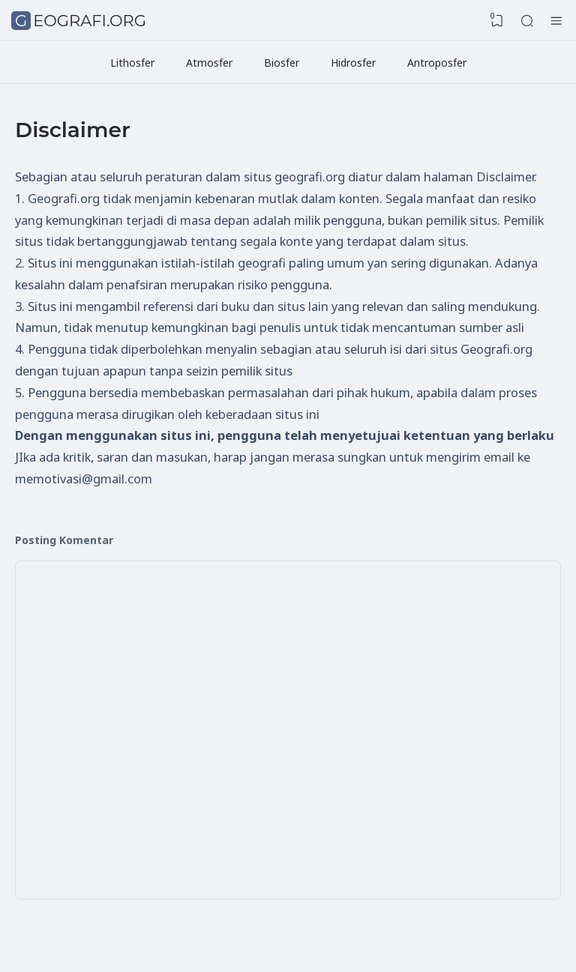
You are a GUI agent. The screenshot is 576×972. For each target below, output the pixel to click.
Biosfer (281, 62)
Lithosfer (132, 62)
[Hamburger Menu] (556, 21)
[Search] (527, 21)
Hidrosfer (353, 62)
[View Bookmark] (497, 21)
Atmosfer (209, 62)
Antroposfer (436, 62)
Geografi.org (80, 20)
